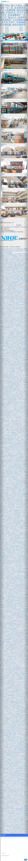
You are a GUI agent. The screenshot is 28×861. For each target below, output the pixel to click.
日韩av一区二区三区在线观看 (17, 316)
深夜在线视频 (4, 276)
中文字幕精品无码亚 (21, 398)
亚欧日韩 (14, 638)
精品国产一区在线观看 (15, 625)
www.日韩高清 (7, 524)
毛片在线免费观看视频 (9, 802)
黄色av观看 (17, 410)
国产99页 (18, 371)
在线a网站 (9, 819)
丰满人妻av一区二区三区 (18, 373)
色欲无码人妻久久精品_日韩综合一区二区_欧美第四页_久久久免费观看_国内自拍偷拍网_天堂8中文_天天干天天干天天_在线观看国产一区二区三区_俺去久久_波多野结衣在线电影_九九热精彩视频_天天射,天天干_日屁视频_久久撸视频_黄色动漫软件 (14, 15)
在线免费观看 (20, 640)
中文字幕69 (7, 622)
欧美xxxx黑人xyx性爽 (21, 272)
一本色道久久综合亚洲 (14, 420)
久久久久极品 (5, 371)
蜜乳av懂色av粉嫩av (9, 780)
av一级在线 (15, 461)
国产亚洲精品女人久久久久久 (19, 530)
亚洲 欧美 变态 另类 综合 (5, 281)
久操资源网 (4, 537)
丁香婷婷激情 (4, 734)
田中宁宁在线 (9, 349)
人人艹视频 (20, 478)
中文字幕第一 (5, 365)
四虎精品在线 (10, 731)
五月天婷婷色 (9, 764)
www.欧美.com (19, 814)
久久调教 (20, 392)
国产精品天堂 (11, 296)
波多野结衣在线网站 (12, 272)
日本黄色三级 (9, 270)
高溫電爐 (18, 222)
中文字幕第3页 (12, 490)
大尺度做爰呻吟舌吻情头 (19, 259)
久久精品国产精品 (9, 552)
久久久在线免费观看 (7, 401)
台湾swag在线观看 (16, 711)
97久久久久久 (9, 406)
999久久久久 (22, 476)
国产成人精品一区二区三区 (11, 572)
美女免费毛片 (18, 649)
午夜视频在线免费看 (20, 271)
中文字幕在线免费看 (22, 406)
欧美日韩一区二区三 (13, 779)
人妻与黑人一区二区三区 (7, 482)
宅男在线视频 (21, 485)
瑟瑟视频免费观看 (21, 265)
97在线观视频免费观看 (15, 281)
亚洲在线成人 (8, 326)
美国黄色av (9, 449)
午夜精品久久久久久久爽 (21, 705)
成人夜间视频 (7, 533)
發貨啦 (2, 84)
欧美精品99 (16, 296)
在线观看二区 (12, 678)
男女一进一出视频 (20, 629)
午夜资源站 (22, 260)
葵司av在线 (7, 726)
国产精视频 (4, 534)
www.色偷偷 (8, 400)
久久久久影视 (23, 403)
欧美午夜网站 (20, 394)
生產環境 (21, 29)
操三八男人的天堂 (14, 524)
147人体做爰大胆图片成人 (13, 652)
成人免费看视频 (22, 317)
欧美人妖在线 (17, 438)
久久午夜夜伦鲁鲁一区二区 (19, 355)
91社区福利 (4, 624)
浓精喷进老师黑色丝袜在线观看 (8, 410)
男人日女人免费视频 (17, 516)
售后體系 (21, 30)
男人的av (11, 494)
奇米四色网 (21, 502)
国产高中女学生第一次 (13, 527)
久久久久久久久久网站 (7, 657)
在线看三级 (6, 628)
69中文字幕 (7, 507)
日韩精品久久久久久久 (4, 427)
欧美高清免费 (22, 428)
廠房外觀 (2, 159)
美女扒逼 (22, 694)
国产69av (23, 623)
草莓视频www (7, 360)
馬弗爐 (18, 223)
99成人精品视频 (11, 697)
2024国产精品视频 (18, 506)
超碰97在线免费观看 (18, 367)
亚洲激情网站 (9, 397)
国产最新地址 (18, 746)
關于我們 (21, 27)
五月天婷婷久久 (11, 481)
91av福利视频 (5, 364)
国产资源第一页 (5, 333)
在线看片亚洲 (12, 353)
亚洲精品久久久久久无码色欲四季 (16, 427)
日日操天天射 (13, 378)
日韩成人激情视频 (17, 347)
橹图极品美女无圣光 (5, 298)
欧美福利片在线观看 (17, 557)
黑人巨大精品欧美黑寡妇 (17, 411)
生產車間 (2, 99)
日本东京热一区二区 (15, 532)
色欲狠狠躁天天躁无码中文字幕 (6, 366)
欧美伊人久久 (12, 507)
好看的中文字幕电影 (12, 551)
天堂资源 (13, 778)
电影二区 (13, 651)
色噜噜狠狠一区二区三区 (14, 498)
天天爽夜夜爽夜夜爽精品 (20, 521)
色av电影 (15, 612)
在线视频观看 (10, 686)
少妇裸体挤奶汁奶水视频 (16, 319)
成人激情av (10, 294)
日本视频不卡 (19, 263)
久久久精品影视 (17, 555)
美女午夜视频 (18, 579)
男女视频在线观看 (15, 826)
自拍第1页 (4, 713)
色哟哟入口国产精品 (17, 349)
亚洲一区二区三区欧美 (11, 437)
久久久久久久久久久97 (22, 415)
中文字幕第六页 (15, 820)
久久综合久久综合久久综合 (23, 418)
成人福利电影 (20, 255)
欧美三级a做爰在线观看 (8, 322)
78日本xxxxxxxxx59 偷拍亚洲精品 (8, 325)
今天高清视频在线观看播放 (5, 562)
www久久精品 (7, 336)
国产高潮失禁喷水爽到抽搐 (15, 603)
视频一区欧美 (17, 725)
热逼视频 (7, 603)
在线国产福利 (22, 652)
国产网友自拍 (6, 714)
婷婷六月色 (18, 365)
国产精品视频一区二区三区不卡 (15, 662)
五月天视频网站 (13, 489)
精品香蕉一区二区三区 (17, 288)
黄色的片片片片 (9, 689)
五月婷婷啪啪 (6, 448)
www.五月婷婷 (12, 714)
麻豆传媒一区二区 (10, 313)
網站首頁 (7, 27)
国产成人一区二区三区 (12, 558)
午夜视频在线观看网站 (23, 337)
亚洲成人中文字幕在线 (20, 353)
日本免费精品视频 (6, 487)
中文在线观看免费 (19, 543)
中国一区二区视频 (15, 431)
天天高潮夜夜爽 (21, 310)
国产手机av (17, 462)
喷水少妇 (22, 804)
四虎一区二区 (5, 535)
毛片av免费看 (4, 268)
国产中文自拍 (23, 333)
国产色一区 (9, 631)
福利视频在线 (11, 443)
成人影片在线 (9, 515)
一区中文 (21, 434)
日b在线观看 (5, 342)
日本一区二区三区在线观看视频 (11, 255)
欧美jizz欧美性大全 (18, 685)
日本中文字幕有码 (18, 442)
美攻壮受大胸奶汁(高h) (15, 341)
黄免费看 (14, 764)
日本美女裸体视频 (11, 365)
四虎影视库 (18, 302)
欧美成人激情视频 (19, 277)
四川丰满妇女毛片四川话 (14, 448)
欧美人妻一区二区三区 (23, 669)
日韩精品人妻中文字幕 (16, 692)
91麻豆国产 (16, 502)
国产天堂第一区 (5, 634)
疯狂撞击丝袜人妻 (11, 362)
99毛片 (16, 554)
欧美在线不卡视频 (22, 701)
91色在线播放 (14, 265)
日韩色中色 (8, 414)
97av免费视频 (11, 259)
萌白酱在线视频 (16, 352)
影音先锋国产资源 (11, 276)
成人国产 (5, 619)
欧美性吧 (4, 561)
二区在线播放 (6, 600)
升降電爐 (14, 223)
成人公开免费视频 (16, 713)
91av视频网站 (19, 432)
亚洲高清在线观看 (15, 401)
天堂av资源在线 (5, 645)
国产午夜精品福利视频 (10, 680)
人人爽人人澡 (16, 601)
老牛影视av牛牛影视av (8, 663)
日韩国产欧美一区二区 (12, 602)
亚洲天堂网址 (8, 280)
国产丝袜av (10, 591)
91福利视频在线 (16, 597)
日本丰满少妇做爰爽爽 (6, 718)
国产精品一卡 (16, 528)
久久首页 (14, 495)
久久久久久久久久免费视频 (20, 544)
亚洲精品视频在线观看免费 (16, 571)
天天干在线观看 (11, 526)
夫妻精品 (23, 662)
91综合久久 (4, 505)
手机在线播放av (12, 369)
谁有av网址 (11, 253)
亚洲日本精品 (23, 812)
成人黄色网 (15, 446)
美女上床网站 (7, 432)
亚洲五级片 (5, 655)
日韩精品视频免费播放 (20, 457)
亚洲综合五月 (7, 421)
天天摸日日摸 (19, 399)
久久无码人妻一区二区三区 (20, 573)
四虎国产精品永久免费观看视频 (6, 759)
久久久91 (9, 820)
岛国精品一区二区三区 (6, 485)
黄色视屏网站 (11, 636)
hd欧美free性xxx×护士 (14, 757)
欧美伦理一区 (8, 568)
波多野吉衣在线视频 (6, 801)
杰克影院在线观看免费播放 (15, 513)
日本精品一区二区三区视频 (9, 484)
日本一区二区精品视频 (14, 428)
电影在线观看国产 (19, 339)
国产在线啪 (8, 383)
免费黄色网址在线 (19, 507)
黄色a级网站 (12, 726)
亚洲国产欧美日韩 (8, 669)
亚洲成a (12, 647)
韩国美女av (18, 269)
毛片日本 (13, 698)
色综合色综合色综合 (19, 459)
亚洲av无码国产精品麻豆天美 (6, 394)
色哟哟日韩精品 (16, 669)
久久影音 (21, 769)
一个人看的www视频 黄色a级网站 (10, 644)
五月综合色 (10, 541)
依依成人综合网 (23, 334)
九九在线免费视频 (16, 708)
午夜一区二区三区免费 (16, 280)
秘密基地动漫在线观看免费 (5, 341)
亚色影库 (21, 297)
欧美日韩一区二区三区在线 (18, 404)
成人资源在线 (6, 278)
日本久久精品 (16, 818)
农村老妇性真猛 (23, 298)
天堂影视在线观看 (21, 724)
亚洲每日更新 (5, 555)
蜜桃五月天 (9, 769)
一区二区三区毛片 (6, 608)
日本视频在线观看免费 (18, 313)
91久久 (17, 309)
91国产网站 (6, 702)
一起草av (20, 740)
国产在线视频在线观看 (12, 466)
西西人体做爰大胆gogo (4, 355)
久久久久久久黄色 (11, 696)
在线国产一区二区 (16, 735)
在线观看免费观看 (19, 500)
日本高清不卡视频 (7, 765)
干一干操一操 (17, 370)
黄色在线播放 (6, 426)
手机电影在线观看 (13, 282)
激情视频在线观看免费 (9, 311)
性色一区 (20, 802)
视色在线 (23, 780)
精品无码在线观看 (22, 420)
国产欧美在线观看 (15, 631)
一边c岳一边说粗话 (14, 405)
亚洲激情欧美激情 (18, 499)
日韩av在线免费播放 (22, 461)
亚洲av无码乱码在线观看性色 (14, 634)
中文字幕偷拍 (17, 334)
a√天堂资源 (19, 623)
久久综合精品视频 (14, 289)
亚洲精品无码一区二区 (14, 683)
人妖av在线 (21, 455)
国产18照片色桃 (20, 622)
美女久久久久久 (23, 498)
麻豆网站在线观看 (12, 628)
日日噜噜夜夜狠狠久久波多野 (7, 373)
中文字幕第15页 (11, 554)
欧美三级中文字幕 (18, 647)
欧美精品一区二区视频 (15, 599)
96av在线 (7, 674)
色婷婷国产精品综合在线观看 (8, 472)
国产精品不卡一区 (6, 509)
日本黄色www (14, 398)
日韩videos (13, 457)
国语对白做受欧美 (17, 364)
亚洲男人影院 (14, 756)
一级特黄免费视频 (5, 260)
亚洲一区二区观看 (20, 328)
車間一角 (2, 114)
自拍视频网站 (12, 504)
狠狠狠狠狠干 (23, 584)
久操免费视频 (6, 269)
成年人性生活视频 (13, 330)
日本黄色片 (6, 662)
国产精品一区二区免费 (16, 568)
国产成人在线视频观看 (16, 610)
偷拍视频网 (8, 641)
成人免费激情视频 (11, 384)
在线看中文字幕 (22, 356)
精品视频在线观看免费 (20, 715)
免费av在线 (20, 606)
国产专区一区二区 (19, 539)
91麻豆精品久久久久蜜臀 (20, 821)
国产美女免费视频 (19, 454)
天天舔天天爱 (7, 793)
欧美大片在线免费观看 (16, 483)
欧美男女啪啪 (9, 561)
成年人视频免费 (12, 269)
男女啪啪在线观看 (18, 679)
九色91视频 (17, 695)
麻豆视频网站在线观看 (15, 614)
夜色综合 (14, 687)
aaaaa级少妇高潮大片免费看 (20, 274)
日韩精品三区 (23, 501)
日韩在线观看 (17, 333)
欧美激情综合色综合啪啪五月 (16, 331)
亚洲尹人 (22, 320)
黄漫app (15, 681)
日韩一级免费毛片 (9, 510)
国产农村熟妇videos (17, 550)
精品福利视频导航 (12, 445)
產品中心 (21, 28)
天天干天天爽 (17, 825)
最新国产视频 (23, 370)
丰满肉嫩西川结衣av (17, 754)
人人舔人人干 (21, 376)
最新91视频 (14, 623)
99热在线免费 (9, 713)
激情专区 (9, 476)
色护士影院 (20, 487)
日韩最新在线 (6, 677)
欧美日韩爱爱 (10, 606)
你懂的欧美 (20, 790)
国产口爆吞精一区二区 (6, 692)
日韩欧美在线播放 (15, 517)
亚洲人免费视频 (20, 343)
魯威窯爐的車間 (4, 144)
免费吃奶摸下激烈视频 (7, 460)
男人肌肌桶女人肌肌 (19, 276)
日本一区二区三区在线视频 (5, 468)
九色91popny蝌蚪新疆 (14, 577)
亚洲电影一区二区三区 (18, 758)
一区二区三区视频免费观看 (8, 347)
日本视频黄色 (4, 465)
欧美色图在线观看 (20, 264)
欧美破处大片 (18, 359)
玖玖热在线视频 (19, 291)
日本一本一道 (14, 418)
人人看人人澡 (22, 383)
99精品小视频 (10, 752)
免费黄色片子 (17, 472)
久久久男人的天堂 (21, 405)
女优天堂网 (19, 638)
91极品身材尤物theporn (22, 773)
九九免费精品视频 (20, 496)
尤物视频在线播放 (5, 282)
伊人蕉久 (6, 629)
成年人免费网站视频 (4, 376)
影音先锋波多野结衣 (16, 736)
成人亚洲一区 (4, 538)
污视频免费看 (23, 360)
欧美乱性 (13, 739)
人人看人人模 (10, 505)
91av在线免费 (19, 799)
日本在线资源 (6, 577)
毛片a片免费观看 (15, 639)
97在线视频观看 (11, 333)
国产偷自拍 (11, 376)
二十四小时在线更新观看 (7, 288)
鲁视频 (16, 546)
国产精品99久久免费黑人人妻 (17, 324)
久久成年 (6, 380)
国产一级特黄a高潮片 (8, 658)
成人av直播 (11, 786)
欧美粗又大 (19, 286)
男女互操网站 (11, 792)
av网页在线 (20, 446)
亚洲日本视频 (12, 305)
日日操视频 (15, 770)
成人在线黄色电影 (7, 254)
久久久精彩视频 (20, 533)
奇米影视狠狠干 (9, 352)
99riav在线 (20, 719)
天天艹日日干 (5, 422)
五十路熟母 (16, 299)
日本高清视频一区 (21, 717)
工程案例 (7, 29)
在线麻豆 (23, 579)
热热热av (17, 646)
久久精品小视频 (14, 358)
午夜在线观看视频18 (18, 443)
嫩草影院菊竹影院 (12, 589)
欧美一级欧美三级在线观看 (9, 573)
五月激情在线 (20, 283)
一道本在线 (21, 309)
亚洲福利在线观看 (5, 297)
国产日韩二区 (9, 711)
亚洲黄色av (14, 449)
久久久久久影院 (5, 697)
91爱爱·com (15, 751)
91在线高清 (12, 442)
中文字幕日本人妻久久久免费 (12, 348)
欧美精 (14, 309)
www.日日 (10, 451)
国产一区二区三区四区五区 (18, 366)
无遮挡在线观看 (6, 784)
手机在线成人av (6, 305)
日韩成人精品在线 (7, 316)
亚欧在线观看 (12, 684)
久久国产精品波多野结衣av (7, 708)
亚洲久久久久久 (12, 574)
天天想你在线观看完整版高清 (21, 380)
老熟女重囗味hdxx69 (18, 529)
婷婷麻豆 (22, 287)
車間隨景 (2, 129)
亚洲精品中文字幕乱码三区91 (5, 741)
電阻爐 (8, 223)
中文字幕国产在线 (5, 703)
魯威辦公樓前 (3, 218)
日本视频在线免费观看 (16, 292)
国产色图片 (16, 311)
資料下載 (7, 30)
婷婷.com (8, 814)
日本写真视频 (5, 746)
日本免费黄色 (6, 353)
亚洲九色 (14, 759)
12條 (1, 221)
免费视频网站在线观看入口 (19, 510)
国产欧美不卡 (17, 377)
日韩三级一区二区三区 (20, 305)
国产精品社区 (12, 277)
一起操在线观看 (8, 642)
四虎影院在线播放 (19, 332)
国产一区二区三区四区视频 (5, 523)
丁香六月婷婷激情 (12, 343)
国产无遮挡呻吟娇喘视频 (20, 342)
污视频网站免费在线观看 (19, 538)
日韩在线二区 (6, 367)
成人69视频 (19, 558)
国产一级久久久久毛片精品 (10, 781)
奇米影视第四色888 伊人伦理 (14, 261)
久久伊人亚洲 (13, 814)
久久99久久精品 (5, 283)
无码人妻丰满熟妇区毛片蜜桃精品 (17, 819)
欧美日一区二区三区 (12, 450)
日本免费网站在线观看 (16, 389)
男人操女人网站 (19, 426)
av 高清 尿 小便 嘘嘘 (18, 661)
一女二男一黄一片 (20, 400)
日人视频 (13, 521)
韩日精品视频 (10, 446)
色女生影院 (5, 261)
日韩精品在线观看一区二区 (12, 293)
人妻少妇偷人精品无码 (6, 474)
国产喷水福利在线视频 (4, 420)
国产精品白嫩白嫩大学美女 (19, 585)
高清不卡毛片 (18, 718)
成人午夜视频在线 (8, 795)
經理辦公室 (3, 173)
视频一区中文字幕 (22, 444)
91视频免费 (9, 268)
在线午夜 (17, 297)
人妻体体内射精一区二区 (5, 757)
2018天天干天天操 (15, 741)
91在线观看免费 (14, 608)
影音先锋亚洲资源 (11, 317)
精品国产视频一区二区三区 (8, 804)
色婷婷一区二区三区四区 (16, 254)
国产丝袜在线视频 (19, 633)
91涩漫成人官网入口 (15, 476)
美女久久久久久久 (17, 786)
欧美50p (21, 826)
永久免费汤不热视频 (17, 381)
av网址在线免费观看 (21, 750)
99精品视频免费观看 (9, 601)
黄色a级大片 (14, 394)
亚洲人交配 (9, 465)
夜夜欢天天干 (8, 521)
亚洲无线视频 (6, 489)
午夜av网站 (23, 505)
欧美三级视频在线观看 (13, 429)
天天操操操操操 (18, 635)
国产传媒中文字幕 (23, 725)
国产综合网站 (20, 810)
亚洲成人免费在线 (9, 388)
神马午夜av (9, 798)
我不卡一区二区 (8, 444)
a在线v (14, 774)
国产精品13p (19, 382)
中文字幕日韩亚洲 (6, 378)
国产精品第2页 (12, 556)
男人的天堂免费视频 (9, 691)
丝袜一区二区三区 (11, 422)
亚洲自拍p (8, 405)
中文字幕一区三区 (15, 769)
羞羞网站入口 (13, 806)
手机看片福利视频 (23, 306)
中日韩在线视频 (20, 737)
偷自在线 (17, 317)
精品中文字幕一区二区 (23, 683)
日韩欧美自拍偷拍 (9, 743)
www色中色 (11, 355)
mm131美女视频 (5, 494)
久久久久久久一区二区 (6, 478)
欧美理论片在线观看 (6, 599)
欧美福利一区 (6, 590)
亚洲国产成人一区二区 (16, 270)
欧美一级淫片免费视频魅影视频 (15, 308)
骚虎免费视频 (18, 560)
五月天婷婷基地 (5, 439)
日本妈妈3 (17, 698)
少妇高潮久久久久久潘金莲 (13, 393)
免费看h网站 (10, 381)
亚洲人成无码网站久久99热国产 (18, 395)
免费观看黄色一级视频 (6, 289)
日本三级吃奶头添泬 (11, 646)
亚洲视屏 (16, 802)
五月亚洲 (7, 504)
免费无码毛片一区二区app (22, 361)
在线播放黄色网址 (23, 532)
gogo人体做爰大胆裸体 (8, 767)
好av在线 (7, 607)
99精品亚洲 (22, 634)
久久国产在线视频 (15, 523)
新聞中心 (7, 28)
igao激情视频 (5, 700)
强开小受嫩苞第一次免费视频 (10, 361)
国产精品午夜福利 (22, 300)
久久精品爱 (8, 291)
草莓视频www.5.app (12, 285)
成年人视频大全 (12, 700)
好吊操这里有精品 (5, 512)
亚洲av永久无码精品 (23, 549)
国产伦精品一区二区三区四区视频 (10, 586)
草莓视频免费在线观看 (12, 283)
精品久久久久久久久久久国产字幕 (17, 327)
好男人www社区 (17, 322)
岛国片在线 (20, 554)
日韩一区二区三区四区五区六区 (14, 258)
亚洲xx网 (17, 504)
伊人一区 (7, 827)
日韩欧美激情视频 (11, 506)
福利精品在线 (17, 320)
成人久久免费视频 (14, 487)
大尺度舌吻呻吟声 (7, 810)
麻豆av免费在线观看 (17, 266)
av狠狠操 (13, 433)
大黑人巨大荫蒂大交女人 (8, 664)
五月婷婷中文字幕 (5, 370)
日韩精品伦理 (15, 561)
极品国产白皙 (14, 810)
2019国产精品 (19, 440)
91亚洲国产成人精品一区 (11, 616)
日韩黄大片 (20, 608)
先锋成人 (6, 502)
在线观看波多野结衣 (16, 765)
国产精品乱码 (23, 624)
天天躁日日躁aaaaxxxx (9, 417)
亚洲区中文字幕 (22, 723)
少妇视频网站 (21, 820)
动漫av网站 (14, 518)
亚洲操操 (22, 278)
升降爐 (11, 223)
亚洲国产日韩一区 (6, 545)
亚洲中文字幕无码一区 (6, 653)
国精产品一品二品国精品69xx (17, 569)
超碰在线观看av (12, 302)
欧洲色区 (7, 456)
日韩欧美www (16, 686)
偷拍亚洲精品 (11, 567)
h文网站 (22, 477)
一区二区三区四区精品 (20, 551)
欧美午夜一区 (21, 535)
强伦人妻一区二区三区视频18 (21, 697)
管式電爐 (14, 225)
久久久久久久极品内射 (9, 540)
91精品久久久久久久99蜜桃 (18, 607)
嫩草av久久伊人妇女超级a (5, 673)
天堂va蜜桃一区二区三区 (13, 650)
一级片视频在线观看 (16, 667)
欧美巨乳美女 (5, 466)
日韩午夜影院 (5, 272)
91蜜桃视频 (20, 748)
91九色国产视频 (7, 423)
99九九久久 (21, 691)
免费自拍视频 (6, 706)
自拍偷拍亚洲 (4, 446)
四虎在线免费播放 (5, 694)
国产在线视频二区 (19, 369)
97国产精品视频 (5, 296)
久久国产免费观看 (20, 787)
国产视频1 (21, 583)
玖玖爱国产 (15, 471)
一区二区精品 (18, 375)
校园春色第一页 (22, 580)
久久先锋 (19, 756)
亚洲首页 (11, 404)
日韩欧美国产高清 (13, 338)
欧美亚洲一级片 (22, 425)
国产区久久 (15, 406)
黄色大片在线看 (9, 292)
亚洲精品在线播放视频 (6, 412)
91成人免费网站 (13, 345)
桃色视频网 (12, 297)
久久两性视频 (15, 515)
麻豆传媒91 (13, 291)
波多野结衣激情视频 (16, 479)
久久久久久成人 (22, 388)
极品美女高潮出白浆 (23, 299)
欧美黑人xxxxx (16, 663)
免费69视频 (4, 358)
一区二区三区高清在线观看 (19, 321)
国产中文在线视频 (19, 470)
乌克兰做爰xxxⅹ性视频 (12, 264)
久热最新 (19, 572)
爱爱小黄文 (22, 377)
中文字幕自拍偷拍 (16, 403)
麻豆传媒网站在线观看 (9, 377)
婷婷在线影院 (4, 264)
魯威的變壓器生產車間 (5, 55)
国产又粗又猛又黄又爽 (17, 552)
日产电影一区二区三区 (4, 369)
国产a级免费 (17, 613)
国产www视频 (10, 832)
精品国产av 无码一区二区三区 (6, 431)
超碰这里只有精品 (7, 389)
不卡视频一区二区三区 (6, 265)
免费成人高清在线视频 (21, 681)
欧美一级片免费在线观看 (15, 278)
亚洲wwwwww (16, 388)
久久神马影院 (22, 627)
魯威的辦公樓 (3, 203)
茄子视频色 (22, 703)
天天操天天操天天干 (7, 569)
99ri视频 (7, 498)
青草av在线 (16, 376)
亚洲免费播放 (17, 720)
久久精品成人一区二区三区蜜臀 (22, 574)
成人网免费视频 (12, 649)
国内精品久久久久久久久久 (5, 433)
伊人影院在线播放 (14, 485)
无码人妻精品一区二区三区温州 (12, 563)
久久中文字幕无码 (9, 770)
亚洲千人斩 (18, 477)
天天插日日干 (14, 753)
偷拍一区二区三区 (16, 505)
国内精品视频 (23, 711)
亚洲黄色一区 (22, 296)
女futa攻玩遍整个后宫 (19, 565)
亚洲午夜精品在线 (17, 540)
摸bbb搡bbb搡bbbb (22, 348)
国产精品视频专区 (20, 759)
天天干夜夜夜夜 (19, 490)
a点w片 (4, 372)
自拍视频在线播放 (9, 461)
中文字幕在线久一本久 (8, 530)
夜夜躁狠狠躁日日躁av (7, 735)
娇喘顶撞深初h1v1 (12, 439)
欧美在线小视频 (16, 619)
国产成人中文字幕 (7, 522)
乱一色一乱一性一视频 (10, 613)
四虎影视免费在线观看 (16, 522)
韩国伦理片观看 (23, 614)
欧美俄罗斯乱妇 (21, 832)
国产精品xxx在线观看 (16, 534)
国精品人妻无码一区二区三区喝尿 (11, 392)
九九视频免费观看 (6, 635)
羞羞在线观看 (13, 533)
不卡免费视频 (17, 386)
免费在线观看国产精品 (7, 830)
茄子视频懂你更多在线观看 (11, 656)
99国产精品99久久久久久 (20, 666)
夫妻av (18, 445)
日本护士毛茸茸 (23, 792)
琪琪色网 (10, 518)
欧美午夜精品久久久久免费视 (20, 275)
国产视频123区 (9, 736)
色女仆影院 (18, 422)
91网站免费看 (18, 453)
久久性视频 (6, 429)
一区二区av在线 (17, 253)
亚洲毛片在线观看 (9, 612)
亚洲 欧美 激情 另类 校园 (15, 298)
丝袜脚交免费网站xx (8, 787)
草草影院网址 (21, 605)
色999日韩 (17, 778)
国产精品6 (10, 557)
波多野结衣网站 (20, 621)
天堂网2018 (15, 606)
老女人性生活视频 (20, 338)
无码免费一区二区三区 (22, 293)
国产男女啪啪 (20, 655)
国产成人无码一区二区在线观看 (9, 271)
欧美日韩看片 (17, 804)
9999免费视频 (21, 456)
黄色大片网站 (14, 286)
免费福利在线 (21, 617)
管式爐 (6, 223)
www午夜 (21, 689)
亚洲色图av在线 (22, 401)
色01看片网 (11, 771)
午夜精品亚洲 (19, 397)
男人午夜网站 (12, 706)
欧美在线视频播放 (12, 371)
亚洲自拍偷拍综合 (22, 311)
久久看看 (4, 807)
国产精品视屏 (9, 309)
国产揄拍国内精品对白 (20, 589)
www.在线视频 (16, 617)
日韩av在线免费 (15, 444)
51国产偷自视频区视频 (17, 768)
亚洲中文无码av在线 (7, 306)
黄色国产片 (10, 597)
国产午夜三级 (23, 731)
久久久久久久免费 (22, 686)
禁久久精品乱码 (5, 354)
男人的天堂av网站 (14, 630)
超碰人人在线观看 (22, 523)
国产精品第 (9, 826)
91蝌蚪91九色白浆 (15, 306)
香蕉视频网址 (23, 349)
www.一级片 (13, 470)
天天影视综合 (18, 474)
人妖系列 (13, 500)
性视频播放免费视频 (22, 779)
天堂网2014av (19, 450)
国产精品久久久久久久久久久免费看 (9, 328)
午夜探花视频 (22, 601)
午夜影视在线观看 (9, 681)
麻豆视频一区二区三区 (12, 310)
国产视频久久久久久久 (15, 287)
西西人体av (9, 395)
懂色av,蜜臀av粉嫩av (22, 336)
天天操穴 (13, 474)
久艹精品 (21, 657)
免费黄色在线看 (6, 442)
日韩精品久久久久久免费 (18, 658)
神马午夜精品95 (5, 258)
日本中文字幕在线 (17, 304)
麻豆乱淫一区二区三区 (9, 409)
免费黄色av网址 (11, 375)
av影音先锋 (19, 350)
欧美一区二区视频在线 (23, 517)
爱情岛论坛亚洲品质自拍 (18, 596)
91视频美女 (7, 428)
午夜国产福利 (11, 467)
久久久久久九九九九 (17, 611)
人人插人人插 (6, 445)
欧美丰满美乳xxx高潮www (7, 479)
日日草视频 (19, 489)
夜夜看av (14, 382)
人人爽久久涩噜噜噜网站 (8, 304)
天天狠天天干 (23, 582)
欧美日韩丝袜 (12, 390)
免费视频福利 (13, 432)
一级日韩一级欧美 (8, 582)
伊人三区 (13, 274)
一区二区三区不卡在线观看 (14, 260)
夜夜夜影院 (11, 320)
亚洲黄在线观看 (14, 336)
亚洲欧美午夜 (11, 502)
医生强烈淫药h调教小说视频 (10, 263)
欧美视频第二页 (12, 332)
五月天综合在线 (17, 481)
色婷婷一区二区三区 (22, 416)
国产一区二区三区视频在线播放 (15, 512)
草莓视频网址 (22, 741)
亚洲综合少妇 (5, 554)
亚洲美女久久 (4, 437)
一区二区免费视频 (20, 314)
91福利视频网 (16, 425)
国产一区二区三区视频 (9, 275)
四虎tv (13, 412)
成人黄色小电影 (15, 326)
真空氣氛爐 (22, 222)
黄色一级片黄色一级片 (13, 594)
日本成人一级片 (8, 829)
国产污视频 (23, 384)
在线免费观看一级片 (17, 268)
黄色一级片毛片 (21, 644)
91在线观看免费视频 (18, 467)
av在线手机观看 (5, 720)
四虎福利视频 (14, 798)
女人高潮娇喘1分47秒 (14, 677)
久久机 (12, 793)
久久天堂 (23, 292)
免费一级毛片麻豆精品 (21, 449)
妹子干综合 (4, 686)
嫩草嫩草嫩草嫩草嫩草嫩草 (8, 438)
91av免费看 (20, 482)
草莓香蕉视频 (11, 299)
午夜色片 (7, 636)
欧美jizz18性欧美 (20, 378)
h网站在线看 (10, 617)
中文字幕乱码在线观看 (22, 751)
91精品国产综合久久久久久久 (14, 812)
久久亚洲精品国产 (23, 735)
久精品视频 (9, 500)
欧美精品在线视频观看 (23, 709)
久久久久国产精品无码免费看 (20, 390)
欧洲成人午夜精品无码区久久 (9, 459)
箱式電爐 (10, 225)
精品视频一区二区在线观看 (5, 286)
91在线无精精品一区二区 (8, 257)
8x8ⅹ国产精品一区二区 (11, 372)
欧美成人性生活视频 (20, 439)
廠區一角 (2, 188)
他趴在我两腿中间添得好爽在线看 (19, 541)
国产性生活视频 (6, 330)
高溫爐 (15, 222)
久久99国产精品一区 (19, 684)
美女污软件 (6, 618)
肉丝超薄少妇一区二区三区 (18, 257)
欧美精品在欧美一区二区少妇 (22, 285)
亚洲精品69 (15, 473)
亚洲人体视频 (12, 370)
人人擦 (7, 300)
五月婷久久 (16, 583)
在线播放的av (23, 555)
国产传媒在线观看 (21, 326)
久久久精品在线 (15, 416)
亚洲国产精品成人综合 (4, 678)
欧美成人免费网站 (16, 537)
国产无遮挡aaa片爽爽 (4, 684)
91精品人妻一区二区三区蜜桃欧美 (12, 303)
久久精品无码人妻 (19, 675)
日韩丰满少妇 (15, 605)
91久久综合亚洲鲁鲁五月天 (14, 784)
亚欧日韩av (9, 416)
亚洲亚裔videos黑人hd (4, 338)
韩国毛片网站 (12, 590)
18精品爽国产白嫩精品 (4, 308)
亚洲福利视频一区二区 (17, 294)
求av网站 (18, 694)
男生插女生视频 (5, 659)
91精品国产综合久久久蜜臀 (19, 488)
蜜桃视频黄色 (11, 387)
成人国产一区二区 (5, 594)
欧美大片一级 (19, 764)
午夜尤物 (5, 317)
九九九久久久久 (23, 386)
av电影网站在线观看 (6, 345)
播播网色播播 (23, 481)
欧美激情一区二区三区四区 (5, 670)
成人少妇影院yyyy (14, 414)
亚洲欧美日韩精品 (14, 545)
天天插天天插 (21, 546)
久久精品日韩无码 (15, 337)
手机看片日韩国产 (17, 780)
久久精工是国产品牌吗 (23, 448)
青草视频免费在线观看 (15, 383)
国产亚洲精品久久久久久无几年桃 (14, 595)
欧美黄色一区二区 (7, 324)
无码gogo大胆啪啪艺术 (23, 563)
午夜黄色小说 (12, 426)
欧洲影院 (19, 602)
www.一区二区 (10, 529)
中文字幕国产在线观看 (10, 821)
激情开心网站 (18, 384)
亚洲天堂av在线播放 (22, 630)
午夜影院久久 (17, 387)
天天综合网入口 (14, 415)
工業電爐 (21, 223)
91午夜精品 (22, 341)
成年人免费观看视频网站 (13, 354)
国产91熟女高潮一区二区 (10, 359)
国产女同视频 (19, 774)
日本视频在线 (6, 320)
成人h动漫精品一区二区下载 (9, 584)
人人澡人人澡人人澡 (6, 457)
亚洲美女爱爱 (15, 691)
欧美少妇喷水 (15, 482)
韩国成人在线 (14, 400)
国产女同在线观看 (10, 344)
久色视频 (6, 450)
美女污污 (9, 358)
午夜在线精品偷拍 (5, 277)
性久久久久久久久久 (11, 565)
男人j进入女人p (22, 778)
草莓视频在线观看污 (19, 325)
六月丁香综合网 (21, 354)
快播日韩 (19, 471)
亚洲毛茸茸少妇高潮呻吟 (19, 409)
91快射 (20, 830)
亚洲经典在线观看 (12, 350)
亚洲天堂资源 (12, 477)
